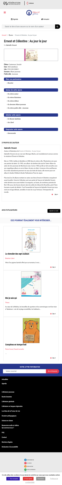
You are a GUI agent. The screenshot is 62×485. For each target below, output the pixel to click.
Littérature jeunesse (8, 392)
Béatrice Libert (9, 258)
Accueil (4, 35)
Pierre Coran (9, 349)
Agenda (4, 383)
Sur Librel (11, 122)
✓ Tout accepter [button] (13, 479)
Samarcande (12, 133)
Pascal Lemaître (19, 349)
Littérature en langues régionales (12, 406)
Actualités (5, 379)
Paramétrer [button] (41, 479)
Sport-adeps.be (30, 466)
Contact (4, 437)
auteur (16, 94)
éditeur (16, 101)
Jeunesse (25, 108)
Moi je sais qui (11, 298)
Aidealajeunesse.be (31, 469)
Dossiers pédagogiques (9, 416)
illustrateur (17, 97)
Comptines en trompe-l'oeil (15, 344)
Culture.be (29, 463)
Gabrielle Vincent (10, 148)
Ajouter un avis (53, 210)
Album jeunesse (21, 104)
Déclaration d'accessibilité (10, 447)
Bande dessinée (7, 397)
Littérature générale (8, 401)
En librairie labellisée (14, 119)
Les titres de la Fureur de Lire (11, 411)
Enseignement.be (30, 459)
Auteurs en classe (7, 420)
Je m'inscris (52, 371)
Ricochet (10, 83)
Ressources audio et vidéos (10, 425)
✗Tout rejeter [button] (28, 479)
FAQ (3, 432)
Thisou (7, 302)
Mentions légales (7, 442)
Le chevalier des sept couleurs (17, 254)
